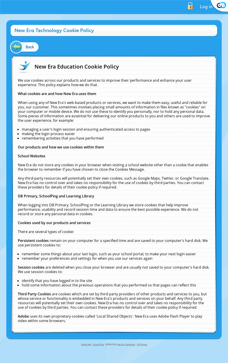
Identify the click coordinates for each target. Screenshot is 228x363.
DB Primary (142, 344)
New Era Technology (126, 344)
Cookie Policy (98, 344)
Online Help (86, 344)
